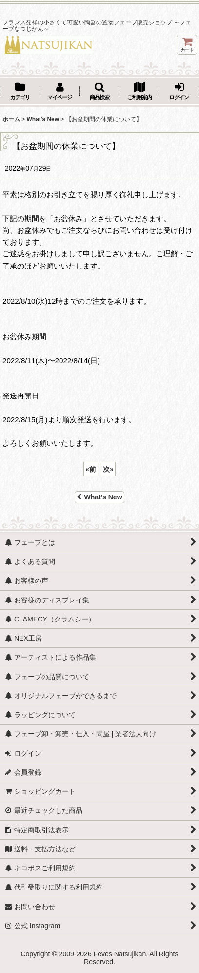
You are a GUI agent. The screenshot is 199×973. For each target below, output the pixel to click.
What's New (99, 497)
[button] (99, 91)
